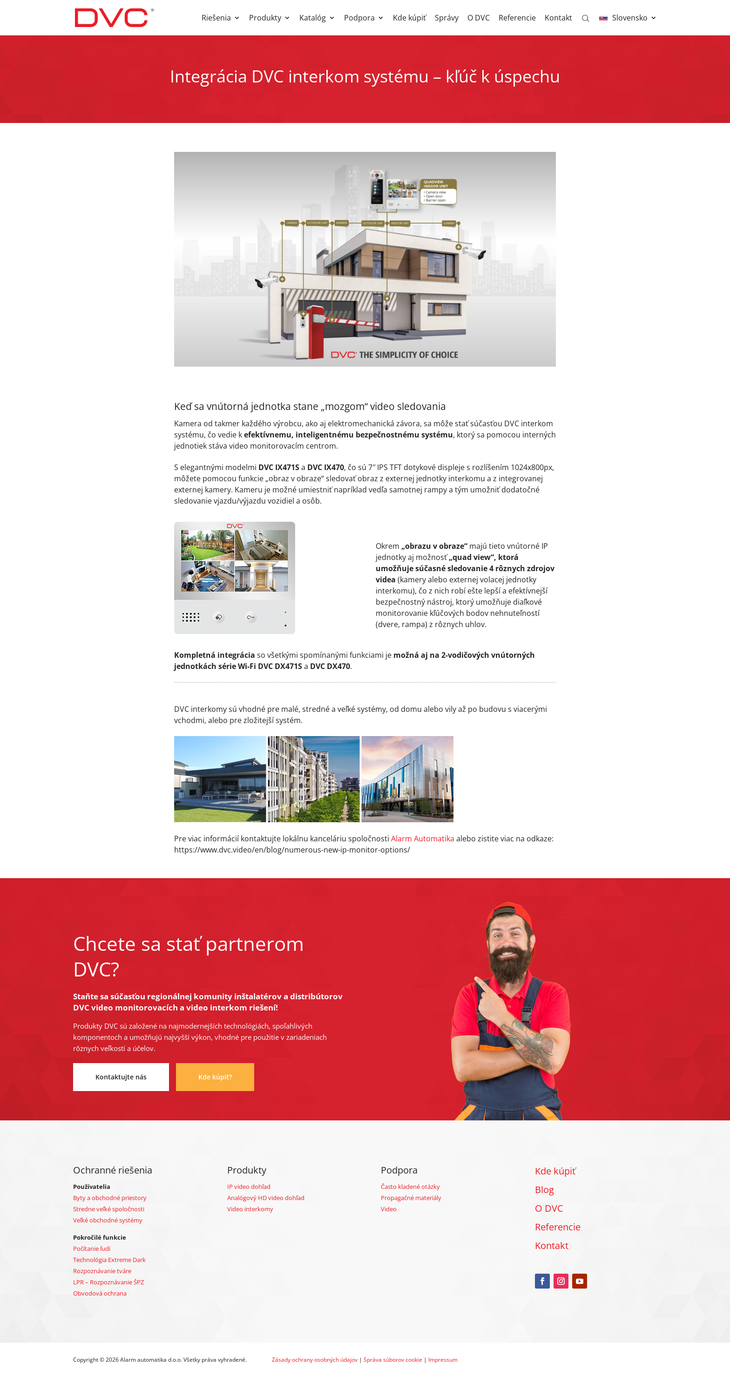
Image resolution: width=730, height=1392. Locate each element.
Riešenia (216, 18)
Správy (447, 18)
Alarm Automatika (422, 838)
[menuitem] (628, 24)
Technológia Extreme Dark (109, 1260)
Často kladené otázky (410, 1186)
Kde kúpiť (409, 18)
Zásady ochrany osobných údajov (315, 1360)
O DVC (478, 18)
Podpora (359, 18)
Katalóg (312, 18)
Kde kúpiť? (215, 1076)
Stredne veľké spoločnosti (108, 1209)
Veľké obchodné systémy (107, 1220)
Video (389, 1209)
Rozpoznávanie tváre (102, 1271)
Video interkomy (250, 1209)
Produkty (265, 18)
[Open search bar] (585, 17)
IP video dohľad (248, 1186)
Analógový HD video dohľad (265, 1198)
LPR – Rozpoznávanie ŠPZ (108, 1282)
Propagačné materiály (411, 1198)
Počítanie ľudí (91, 1248)
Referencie (517, 18)
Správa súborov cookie (393, 1360)
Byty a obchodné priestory (110, 1198)
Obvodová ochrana (100, 1293)
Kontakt (558, 18)
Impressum (443, 1360)
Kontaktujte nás (121, 1076)
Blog (544, 1189)
